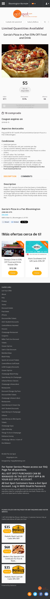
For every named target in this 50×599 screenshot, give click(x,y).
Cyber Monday (7, 429)
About (4, 294)
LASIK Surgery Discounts (10, 367)
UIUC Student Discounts (10, 322)
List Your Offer (7, 291)
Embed (16, 222)
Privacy (4, 301)
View (13, 272)
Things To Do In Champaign (11, 433)
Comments (26, 176)
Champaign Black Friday (10, 374)
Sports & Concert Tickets (10, 360)
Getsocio (13, 585)
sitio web (5, 215)
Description (10, 176)
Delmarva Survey (8, 436)
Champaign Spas (8, 426)
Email (7, 222)
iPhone (4, 315)
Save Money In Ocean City (11, 405)
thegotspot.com (11, 457)
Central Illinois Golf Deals (10, 363)
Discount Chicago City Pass (11, 391)
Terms (4, 305)
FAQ (3, 298)
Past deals (5, 312)
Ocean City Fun (7, 346)
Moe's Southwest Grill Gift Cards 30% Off (37, 259)
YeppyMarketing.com (18, 461)
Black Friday (6, 357)
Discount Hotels (7, 308)
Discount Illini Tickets (9, 318)
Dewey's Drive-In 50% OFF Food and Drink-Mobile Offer (13, 262)
